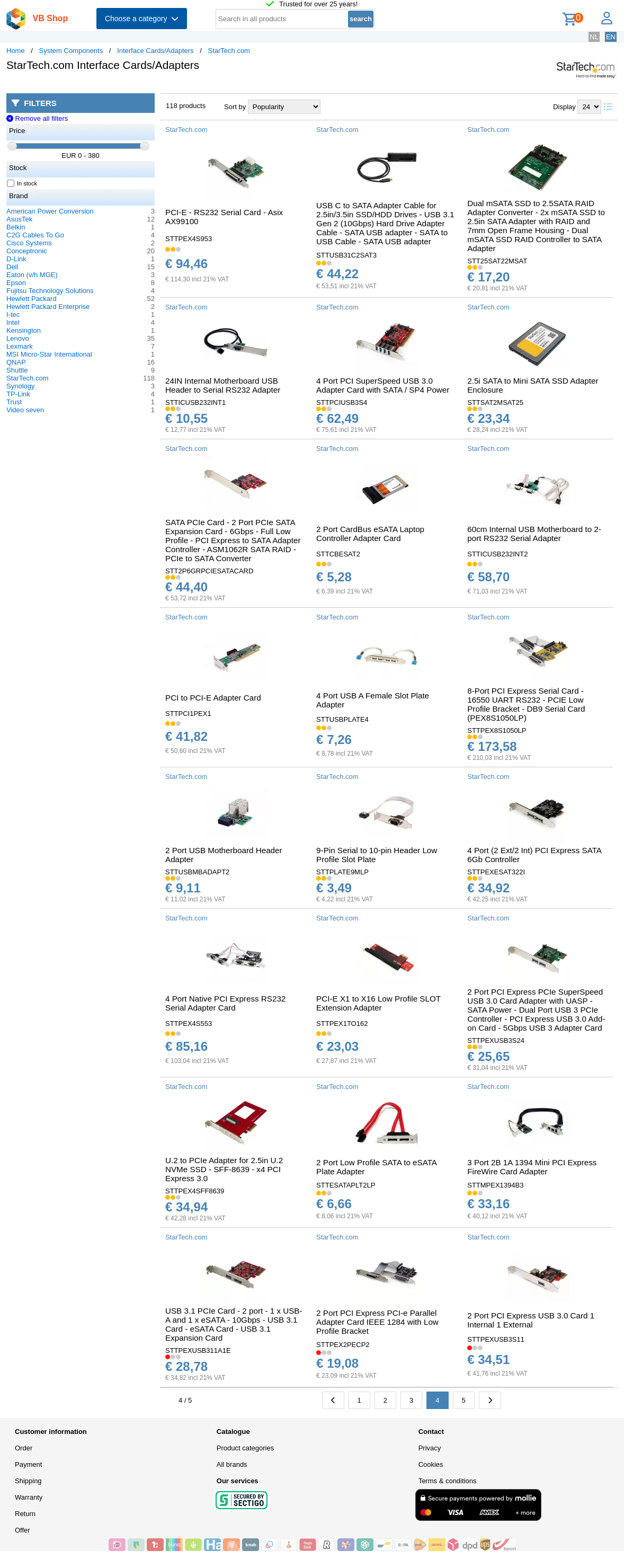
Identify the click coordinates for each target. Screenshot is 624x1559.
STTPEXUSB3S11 (495, 1339)
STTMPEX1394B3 (495, 1185)
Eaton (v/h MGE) (32, 275)
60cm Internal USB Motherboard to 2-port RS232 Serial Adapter (534, 534)
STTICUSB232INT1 (195, 402)
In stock (22, 183)
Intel (13, 322)
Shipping (28, 1481)
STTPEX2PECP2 (342, 1345)
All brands (232, 1464)
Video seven (25, 410)
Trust (14, 402)
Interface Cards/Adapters (155, 51)
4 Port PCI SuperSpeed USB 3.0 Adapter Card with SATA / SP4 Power (382, 385)
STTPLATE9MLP (342, 872)
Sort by (235, 107)
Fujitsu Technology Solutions (50, 291)
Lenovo (17, 338)
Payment (28, 1464)
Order (23, 1448)
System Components (71, 51)
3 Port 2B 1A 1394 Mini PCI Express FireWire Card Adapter (531, 1167)
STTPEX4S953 (188, 239)
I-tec (13, 314)
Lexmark (19, 346)
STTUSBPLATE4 (342, 719)
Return (25, 1514)
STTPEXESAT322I (496, 872)
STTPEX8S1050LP (496, 730)
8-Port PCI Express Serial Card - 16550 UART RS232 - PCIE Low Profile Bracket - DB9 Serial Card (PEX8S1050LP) (526, 704)
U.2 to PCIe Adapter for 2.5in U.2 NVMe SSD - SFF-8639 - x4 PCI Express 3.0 (224, 1169)
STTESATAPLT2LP (345, 1185)
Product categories (245, 1448)
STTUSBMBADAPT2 (197, 872)
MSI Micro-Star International (49, 354)
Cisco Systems (29, 243)
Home (15, 51)
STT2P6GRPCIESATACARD (209, 571)
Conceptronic (26, 251)
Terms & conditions (447, 1481)
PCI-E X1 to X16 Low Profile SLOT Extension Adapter (378, 1003)
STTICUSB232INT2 (497, 554)
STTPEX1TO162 (342, 1023)
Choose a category (142, 18)
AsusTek (19, 219)
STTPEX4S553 (188, 1023)
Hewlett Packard (31, 299)
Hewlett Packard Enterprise (48, 307)
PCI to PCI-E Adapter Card (213, 697)
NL (594, 37)
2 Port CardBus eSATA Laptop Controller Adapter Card (370, 534)
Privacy (429, 1448)
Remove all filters (37, 118)
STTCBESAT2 (338, 554)
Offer (22, 1530)
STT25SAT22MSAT (497, 261)
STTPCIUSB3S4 (341, 402)
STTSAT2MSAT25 (495, 402)
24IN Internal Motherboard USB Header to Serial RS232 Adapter (222, 385)
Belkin (15, 227)
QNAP (16, 362)
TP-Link (18, 394)
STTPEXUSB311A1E (198, 1350)
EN (611, 37)
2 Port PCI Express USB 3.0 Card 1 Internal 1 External (530, 1320)
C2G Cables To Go (35, 235)
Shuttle (17, 370)
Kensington (23, 330)
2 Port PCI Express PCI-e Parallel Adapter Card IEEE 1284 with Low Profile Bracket (377, 1321)
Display (564, 107)
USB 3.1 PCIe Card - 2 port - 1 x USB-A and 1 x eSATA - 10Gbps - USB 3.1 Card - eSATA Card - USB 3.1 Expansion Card (233, 1324)
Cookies (430, 1464)
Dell (12, 267)
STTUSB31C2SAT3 (346, 255)
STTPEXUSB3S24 (495, 1040)
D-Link (16, 259)
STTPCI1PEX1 (188, 714)
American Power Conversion (50, 211)
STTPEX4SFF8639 (194, 1191)
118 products (186, 106)
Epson (16, 283)
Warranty (28, 1497)
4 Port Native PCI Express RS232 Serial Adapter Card (225, 1003)
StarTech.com (228, 51)
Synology (20, 386)
